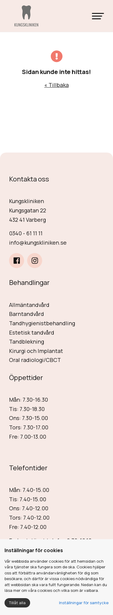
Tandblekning (26, 341)
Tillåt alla (17, 602)
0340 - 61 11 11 (25, 233)
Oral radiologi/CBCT (35, 359)
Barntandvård (26, 313)
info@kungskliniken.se (38, 242)
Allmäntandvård (29, 304)
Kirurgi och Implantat (36, 350)
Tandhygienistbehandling (42, 323)
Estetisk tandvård (31, 332)
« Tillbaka (56, 84)
